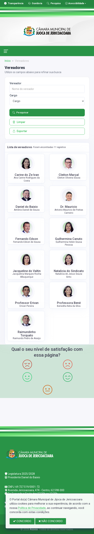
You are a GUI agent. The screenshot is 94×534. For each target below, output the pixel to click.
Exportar (20, 131)
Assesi (34, 529)
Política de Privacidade (32, 508)
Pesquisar (20, 112)
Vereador (15, 83)
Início (8, 60)
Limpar (19, 122)
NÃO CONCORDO (51, 521)
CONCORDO (22, 521)
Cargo (13, 95)
